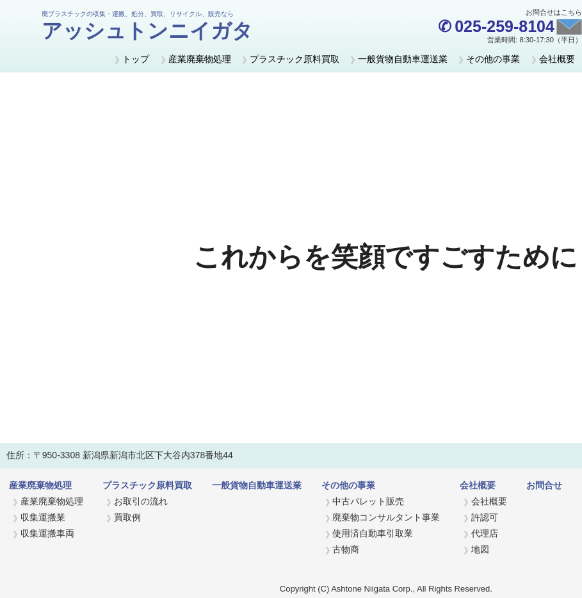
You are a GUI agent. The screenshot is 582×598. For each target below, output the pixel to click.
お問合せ (544, 485)
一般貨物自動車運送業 (403, 59)
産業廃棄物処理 (199, 59)
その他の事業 (493, 59)
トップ (135, 59)
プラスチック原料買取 (294, 59)
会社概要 (557, 59)
